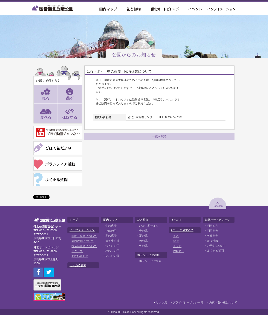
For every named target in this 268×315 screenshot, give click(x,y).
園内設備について (83, 241)
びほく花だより (149, 225)
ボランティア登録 (150, 261)
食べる (177, 246)
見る (176, 236)
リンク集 (161, 302)
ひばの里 (111, 230)
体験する (178, 251)
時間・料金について (84, 236)
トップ (74, 219)
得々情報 (212, 240)
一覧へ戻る (159, 136)
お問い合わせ (80, 256)
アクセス (77, 251)
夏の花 (143, 235)
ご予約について (217, 245)
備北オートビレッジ (164, 8)
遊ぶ (176, 241)
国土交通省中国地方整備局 (47, 285)
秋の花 (143, 240)
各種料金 (212, 235)
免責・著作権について (223, 302)
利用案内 (212, 225)
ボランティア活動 (148, 255)
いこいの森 (112, 255)
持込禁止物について (84, 246)
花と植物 (133, 8)
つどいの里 (112, 245)
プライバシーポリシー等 (188, 302)
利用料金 (212, 230)
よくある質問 (78, 265)
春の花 (143, 230)
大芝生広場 (112, 240)
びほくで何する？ (182, 230)
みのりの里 (112, 250)
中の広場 (111, 225)
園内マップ (107, 8)
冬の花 (143, 245)
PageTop (218, 204)
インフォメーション (221, 8)
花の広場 (111, 235)
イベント (194, 8)
